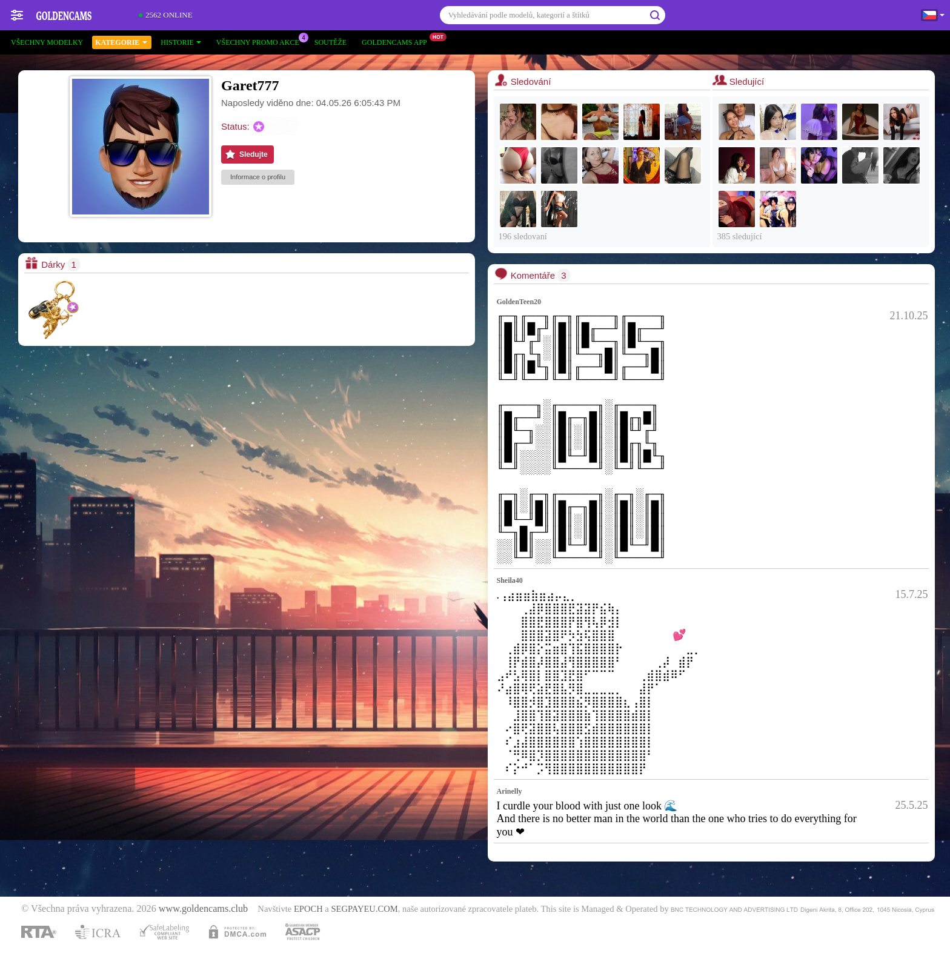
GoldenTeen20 (519, 301)
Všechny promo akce (260, 41)
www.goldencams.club (203, 908)
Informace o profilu (257, 177)
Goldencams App (397, 41)
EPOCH (308, 909)
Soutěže (330, 42)
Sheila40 (510, 580)
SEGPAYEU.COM (364, 909)
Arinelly (509, 791)
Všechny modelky (47, 42)
